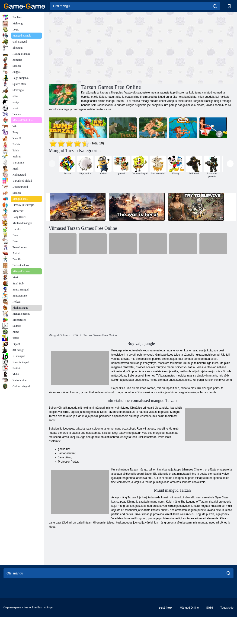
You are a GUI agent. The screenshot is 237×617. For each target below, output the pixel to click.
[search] (215, 6)
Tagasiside (227, 607)
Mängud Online (189, 607)
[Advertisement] (95, 47)
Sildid (209, 607)
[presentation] (52, 163)
